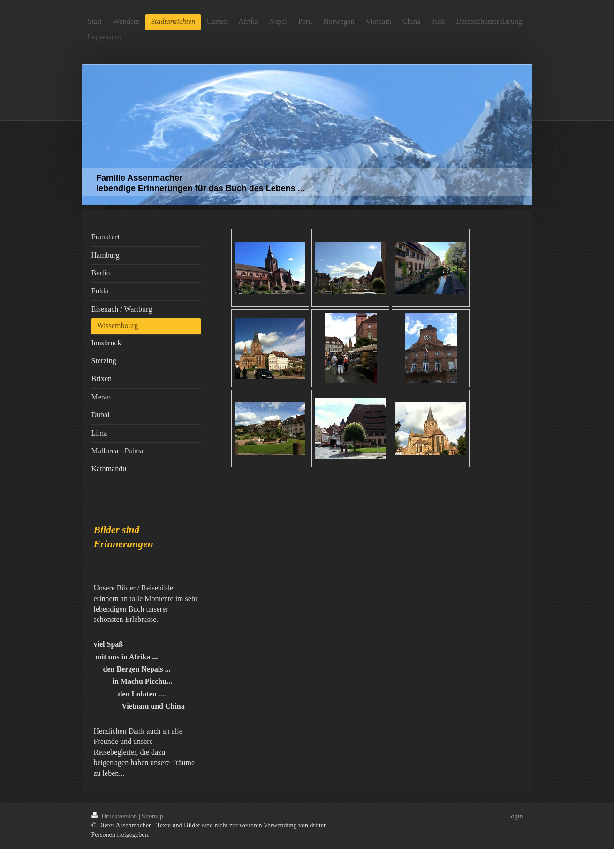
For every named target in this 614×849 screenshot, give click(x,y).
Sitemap (152, 816)
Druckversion (115, 816)
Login (515, 816)
